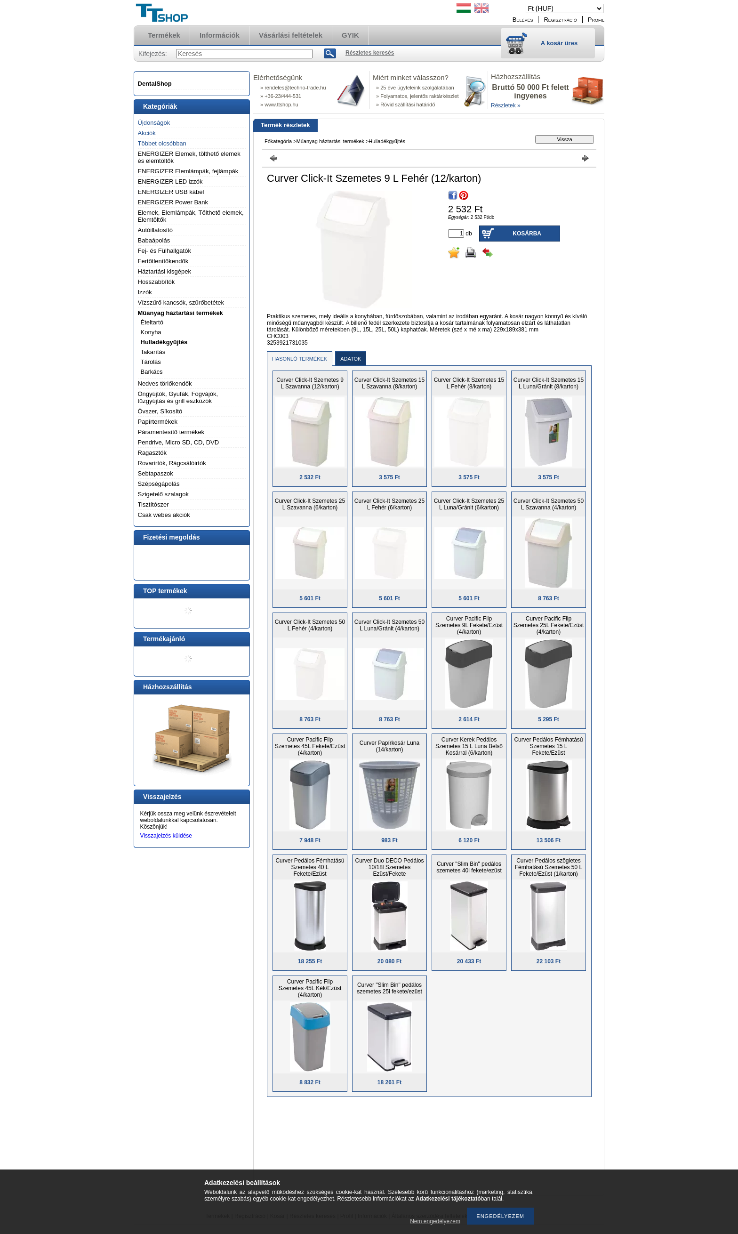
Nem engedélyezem (435, 1221)
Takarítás (153, 351)
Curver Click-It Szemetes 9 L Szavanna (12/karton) (310, 383)
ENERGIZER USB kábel (171, 191)
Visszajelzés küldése (166, 835)
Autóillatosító (155, 230)
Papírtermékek (158, 421)
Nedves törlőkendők (165, 383)
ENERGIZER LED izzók (170, 181)
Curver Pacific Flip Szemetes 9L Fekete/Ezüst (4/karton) (469, 625)
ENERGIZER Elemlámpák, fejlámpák (188, 171)
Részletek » (506, 105)
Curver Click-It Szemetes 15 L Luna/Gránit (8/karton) (548, 383)
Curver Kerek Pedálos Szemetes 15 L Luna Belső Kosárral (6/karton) (469, 746)
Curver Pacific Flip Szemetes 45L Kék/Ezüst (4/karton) (310, 988)
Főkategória (278, 141)
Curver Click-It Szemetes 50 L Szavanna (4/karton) (548, 504)
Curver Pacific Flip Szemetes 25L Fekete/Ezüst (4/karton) (548, 625)
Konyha (151, 332)
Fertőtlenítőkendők (163, 261)
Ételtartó (152, 322)
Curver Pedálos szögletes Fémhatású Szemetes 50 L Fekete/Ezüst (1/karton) (548, 867)
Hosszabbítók (156, 281)
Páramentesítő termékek (171, 432)
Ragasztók (152, 452)
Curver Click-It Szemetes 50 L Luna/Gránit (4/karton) (389, 625)
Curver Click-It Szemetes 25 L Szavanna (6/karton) (310, 504)
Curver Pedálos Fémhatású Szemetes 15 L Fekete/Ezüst (548, 746)
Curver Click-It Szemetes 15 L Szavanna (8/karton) (389, 383)
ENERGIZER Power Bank (173, 202)
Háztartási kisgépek (164, 271)
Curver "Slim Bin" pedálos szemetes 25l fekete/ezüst (389, 988)
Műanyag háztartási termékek (180, 312)
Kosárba (527, 233)
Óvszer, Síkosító (160, 411)
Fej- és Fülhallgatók (164, 250)
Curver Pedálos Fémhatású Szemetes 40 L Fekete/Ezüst (309, 867)
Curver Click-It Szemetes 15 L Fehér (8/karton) (469, 383)
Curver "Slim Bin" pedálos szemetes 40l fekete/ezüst (469, 867)
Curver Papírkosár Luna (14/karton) (389, 746)
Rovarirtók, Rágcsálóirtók (172, 463)
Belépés (523, 19)
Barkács (152, 371)
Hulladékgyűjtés (164, 342)
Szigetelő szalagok (163, 494)
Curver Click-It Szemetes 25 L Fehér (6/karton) (389, 504)
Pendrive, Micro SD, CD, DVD (178, 442)
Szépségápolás (159, 483)
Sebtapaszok (155, 473)
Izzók (145, 292)
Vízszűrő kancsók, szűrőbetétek (181, 302)
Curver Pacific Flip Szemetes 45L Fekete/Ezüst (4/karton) (310, 746)
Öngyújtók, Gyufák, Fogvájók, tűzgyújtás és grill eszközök (178, 397)
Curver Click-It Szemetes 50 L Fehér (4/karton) (310, 625)
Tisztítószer (153, 504)
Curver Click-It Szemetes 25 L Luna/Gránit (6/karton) (469, 504)
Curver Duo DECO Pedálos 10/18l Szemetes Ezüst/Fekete (389, 867)
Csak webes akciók (164, 514)
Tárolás (151, 361)
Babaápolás (154, 240)
